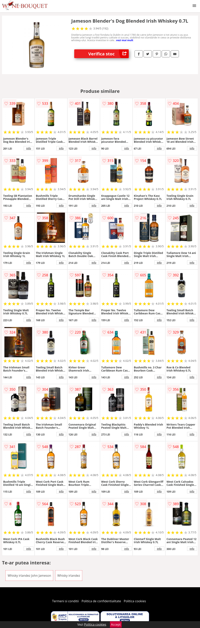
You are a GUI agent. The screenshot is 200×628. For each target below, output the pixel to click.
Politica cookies (135, 601)
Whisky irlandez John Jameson (29, 575)
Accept (116, 624)
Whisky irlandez (68, 575)
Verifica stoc (108, 53)
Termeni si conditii (65, 601)
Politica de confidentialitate (101, 601)
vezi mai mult (124, 40)
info (28, 148)
